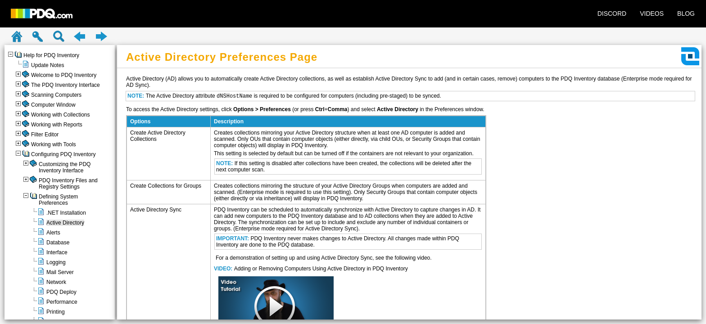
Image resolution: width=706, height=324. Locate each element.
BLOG (686, 13)
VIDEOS (652, 13)
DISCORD (612, 13)
